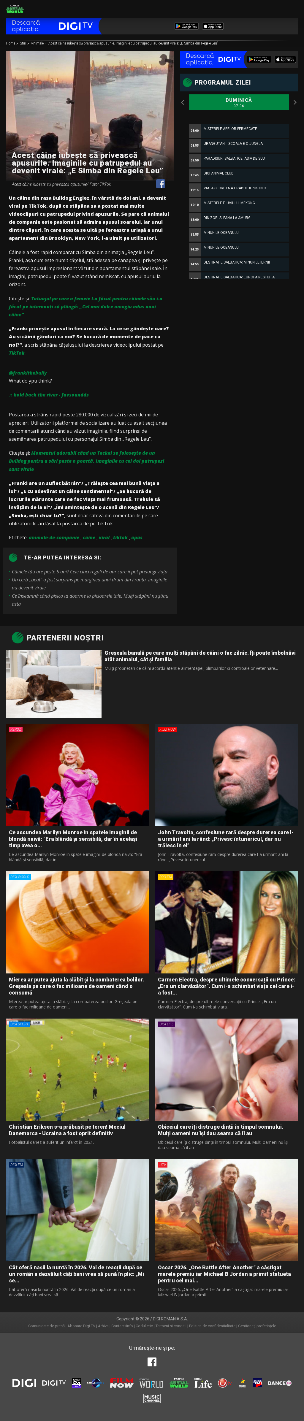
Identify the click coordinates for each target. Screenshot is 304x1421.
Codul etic (144, 1326)
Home (11, 44)
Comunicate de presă (46, 1326)
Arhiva (103, 1326)
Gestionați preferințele (257, 1326)
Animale (38, 44)
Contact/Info (122, 1326)
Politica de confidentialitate (212, 1326)
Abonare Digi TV (81, 1326)
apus (136, 537)
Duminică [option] (239, 103)
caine (89, 537)
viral (104, 537)
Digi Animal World (15, 9)
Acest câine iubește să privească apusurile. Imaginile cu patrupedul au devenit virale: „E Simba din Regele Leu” (133, 44)
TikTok (17, 353)
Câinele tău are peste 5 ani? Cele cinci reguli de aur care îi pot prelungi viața (89, 571)
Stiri (23, 44)
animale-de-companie (54, 537)
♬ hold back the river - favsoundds (49, 394)
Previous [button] (183, 102)
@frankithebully (28, 372)
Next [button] (295, 102)
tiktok (120, 537)
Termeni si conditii (171, 1326)
